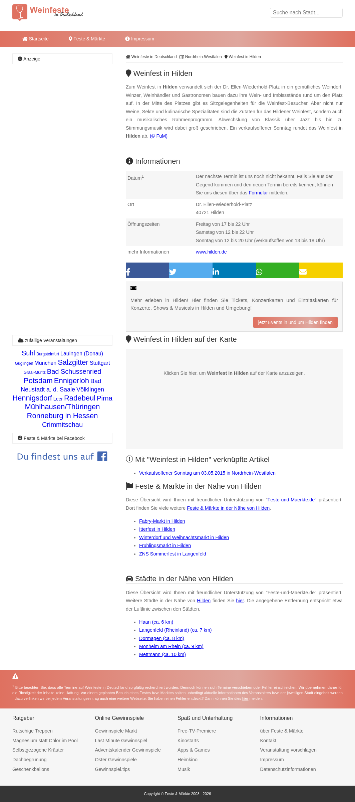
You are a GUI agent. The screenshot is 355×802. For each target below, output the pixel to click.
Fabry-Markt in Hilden (162, 521)
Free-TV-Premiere (197, 731)
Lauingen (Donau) (81, 353)
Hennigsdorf (32, 398)
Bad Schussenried (74, 371)
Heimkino (188, 759)
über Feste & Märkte (282, 731)
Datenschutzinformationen (288, 769)
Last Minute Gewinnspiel (121, 740)
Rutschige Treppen (32, 731)
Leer (58, 399)
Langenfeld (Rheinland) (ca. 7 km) (175, 630)
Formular (258, 192)
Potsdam (38, 380)
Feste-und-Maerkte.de (291, 499)
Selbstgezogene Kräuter (38, 750)
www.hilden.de (211, 252)
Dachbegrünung (29, 759)
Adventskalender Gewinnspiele (128, 750)
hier (240, 600)
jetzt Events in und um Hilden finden (295, 322)
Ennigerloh (71, 380)
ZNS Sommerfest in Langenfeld (172, 553)
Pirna (104, 398)
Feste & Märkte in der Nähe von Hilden (228, 508)
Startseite (35, 38)
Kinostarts (188, 740)
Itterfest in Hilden (157, 529)
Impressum (139, 38)
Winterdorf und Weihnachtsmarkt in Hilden (184, 537)
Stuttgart (100, 363)
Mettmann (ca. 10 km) (162, 654)
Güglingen (24, 363)
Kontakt (268, 740)
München (45, 363)
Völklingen (90, 389)
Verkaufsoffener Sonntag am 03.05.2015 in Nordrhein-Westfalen (207, 473)
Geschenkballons (30, 769)
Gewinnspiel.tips (112, 769)
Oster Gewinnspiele (116, 759)
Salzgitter (73, 362)
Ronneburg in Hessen (62, 416)
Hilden (204, 600)
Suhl (28, 353)
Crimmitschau (62, 424)
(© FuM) (158, 136)
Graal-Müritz (35, 372)
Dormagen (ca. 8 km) (161, 638)
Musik (184, 769)
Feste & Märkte (87, 38)
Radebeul (79, 398)
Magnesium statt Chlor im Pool (45, 740)
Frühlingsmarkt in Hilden (165, 545)
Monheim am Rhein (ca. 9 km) (171, 646)
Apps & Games (194, 750)
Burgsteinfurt (47, 354)
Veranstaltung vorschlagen (288, 750)
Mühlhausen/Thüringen (62, 407)
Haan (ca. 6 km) (156, 622)
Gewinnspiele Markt (116, 731)
